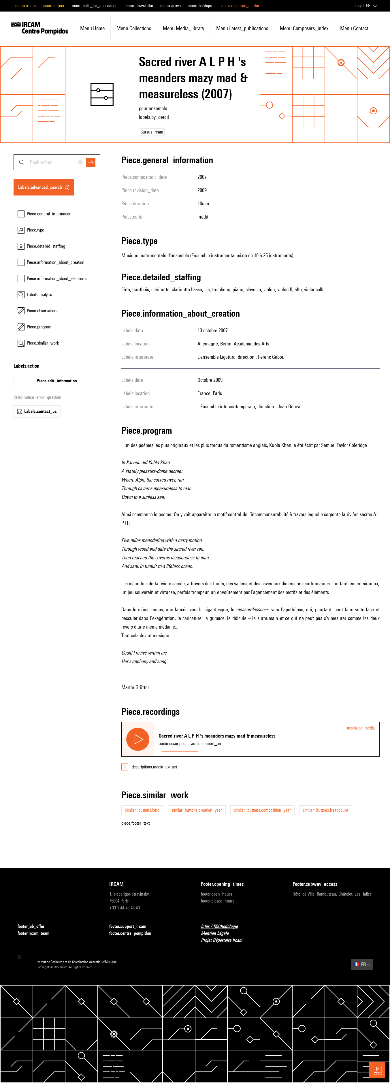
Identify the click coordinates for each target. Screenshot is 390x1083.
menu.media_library (183, 28)
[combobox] (57, 162)
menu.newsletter (139, 5)
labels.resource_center (240, 5)
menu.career (54, 5)
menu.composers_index (304, 28)
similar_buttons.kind (142, 810)
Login (359, 5)
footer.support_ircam (131, 927)
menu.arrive (170, 5)
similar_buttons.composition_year (262, 810)
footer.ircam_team (37, 933)
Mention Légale (218, 933)
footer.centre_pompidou (133, 933)
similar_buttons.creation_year (197, 810)
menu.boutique (200, 5)
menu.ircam (25, 5)
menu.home (92, 28)
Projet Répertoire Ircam (225, 940)
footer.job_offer (34, 927)
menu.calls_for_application (95, 5)
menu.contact (354, 28)
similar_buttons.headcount (325, 810)
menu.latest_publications (242, 28)
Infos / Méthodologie (223, 927)
